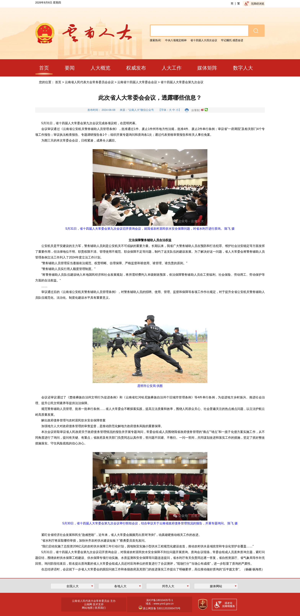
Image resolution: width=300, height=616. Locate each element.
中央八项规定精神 (176, 40)
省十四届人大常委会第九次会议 (182, 82)
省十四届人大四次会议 (203, 40)
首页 (58, 82)
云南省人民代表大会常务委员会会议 (89, 82)
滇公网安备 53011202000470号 (161, 608)
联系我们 (100, 607)
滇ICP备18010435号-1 (159, 600)
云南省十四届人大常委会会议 (137, 82)
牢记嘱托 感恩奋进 (232, 40)
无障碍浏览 (257, 3)
